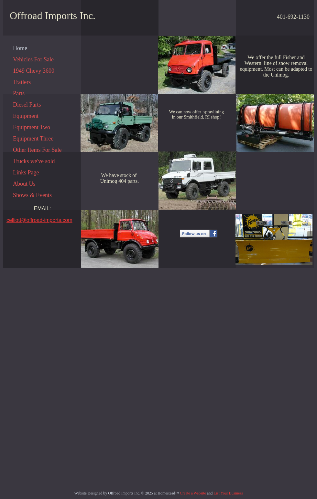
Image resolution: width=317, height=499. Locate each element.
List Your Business (228, 493)
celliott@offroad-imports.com (39, 220)
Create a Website (193, 493)
